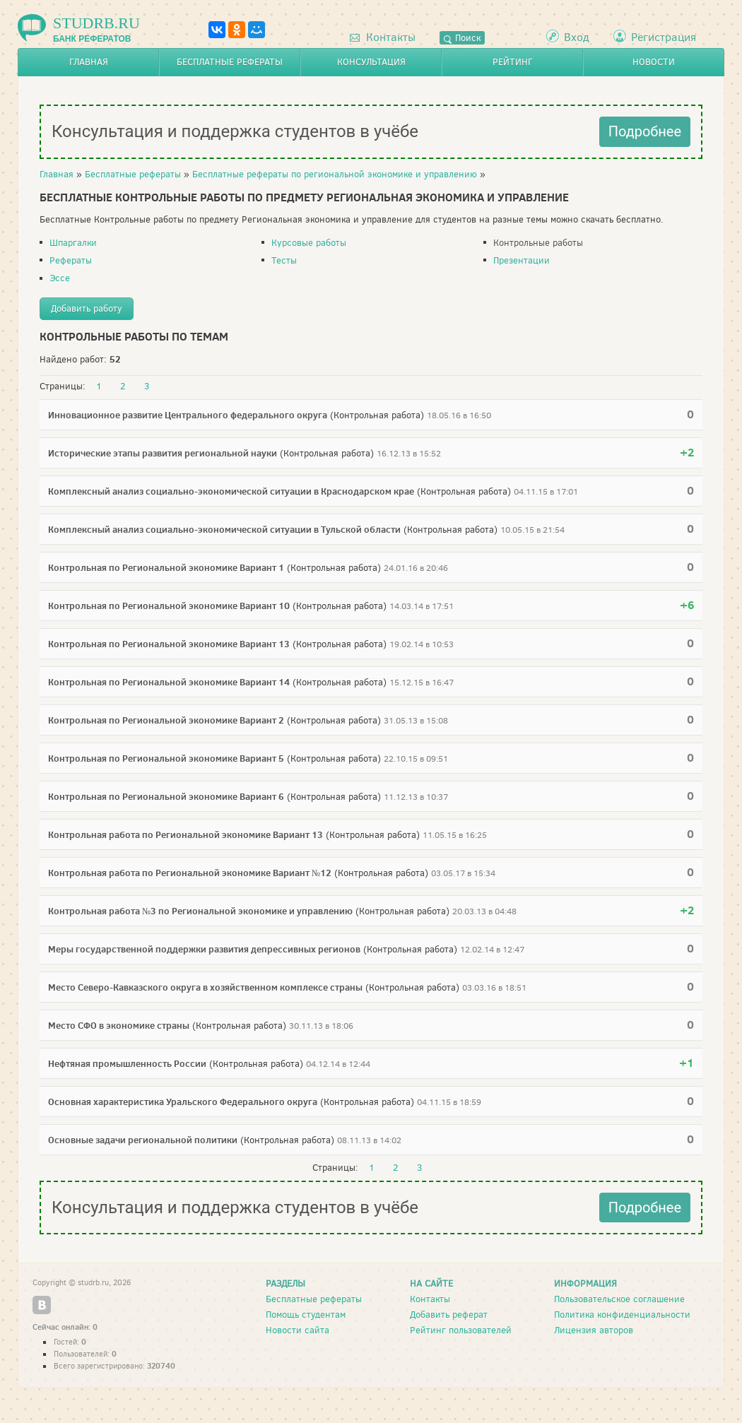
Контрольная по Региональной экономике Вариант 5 (166, 758)
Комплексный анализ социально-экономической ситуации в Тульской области (224, 529)
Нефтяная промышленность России (127, 1063)
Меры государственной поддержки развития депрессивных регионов (204, 949)
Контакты (383, 37)
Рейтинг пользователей (461, 1330)
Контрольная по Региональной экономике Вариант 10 (169, 605)
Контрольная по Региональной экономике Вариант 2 (166, 720)
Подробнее (644, 131)
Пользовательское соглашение (619, 1299)
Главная (88, 62)
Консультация (371, 62)
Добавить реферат (449, 1315)
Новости (653, 62)
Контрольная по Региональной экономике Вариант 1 (166, 567)
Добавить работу (86, 308)
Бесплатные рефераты (230, 62)
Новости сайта (297, 1330)
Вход (576, 37)
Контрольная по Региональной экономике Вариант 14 (169, 681)
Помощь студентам (306, 1315)
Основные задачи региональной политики (142, 1139)
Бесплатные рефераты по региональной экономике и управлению (334, 174)
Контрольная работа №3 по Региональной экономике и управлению (200, 910)
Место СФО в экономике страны (118, 1025)
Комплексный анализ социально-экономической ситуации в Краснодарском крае (231, 491)
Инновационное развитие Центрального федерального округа (187, 414)
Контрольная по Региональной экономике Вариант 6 (166, 796)
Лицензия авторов (593, 1330)
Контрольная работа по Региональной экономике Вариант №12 (189, 872)
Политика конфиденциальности (622, 1315)
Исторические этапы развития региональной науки (162, 453)
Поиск (462, 38)
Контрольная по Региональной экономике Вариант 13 (169, 643)
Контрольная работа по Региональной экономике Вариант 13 (185, 834)
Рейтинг (513, 62)
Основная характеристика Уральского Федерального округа (182, 1101)
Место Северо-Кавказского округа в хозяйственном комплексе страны (205, 987)
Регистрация (663, 37)
